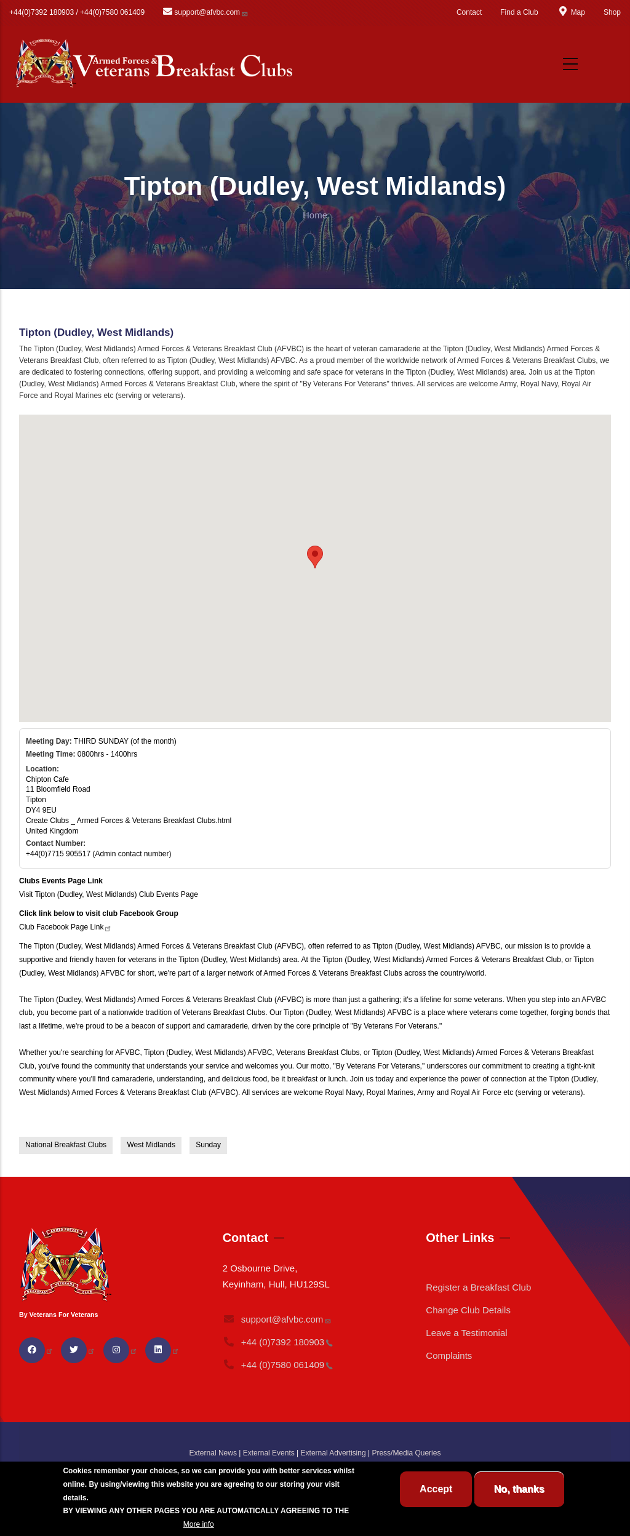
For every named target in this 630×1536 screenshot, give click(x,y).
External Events (269, 1453)
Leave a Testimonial (466, 1332)
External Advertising (333, 1453)
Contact (469, 12)
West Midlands (151, 1144)
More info (198, 1524)
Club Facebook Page (65, 927)
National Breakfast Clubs (65, 1144)
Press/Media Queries (406, 1453)
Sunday (208, 1144)
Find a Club (519, 12)
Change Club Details (468, 1310)
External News (213, 1453)
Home (315, 215)
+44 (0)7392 (278, 1342)
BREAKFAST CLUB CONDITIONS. (122, 1524)
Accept (436, 1489)
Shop (612, 12)
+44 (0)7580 (278, 1364)
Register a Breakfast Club (478, 1287)
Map (571, 12)
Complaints (449, 1355)
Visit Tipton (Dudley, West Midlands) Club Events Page (108, 894)
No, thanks (519, 1489)
